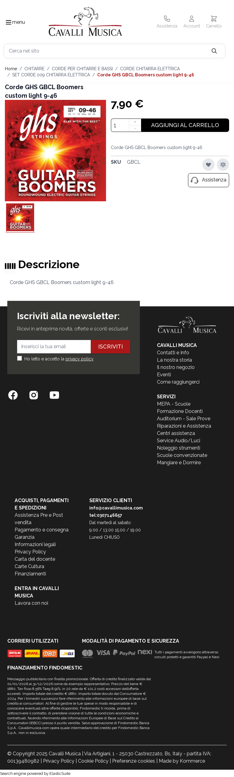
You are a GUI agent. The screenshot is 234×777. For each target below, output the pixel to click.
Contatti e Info (173, 353)
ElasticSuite (59, 773)
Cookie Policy (93, 761)
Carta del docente (35, 559)
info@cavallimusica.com (116, 507)
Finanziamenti (30, 574)
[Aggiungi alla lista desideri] (208, 165)
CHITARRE (34, 68)
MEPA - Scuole (173, 404)
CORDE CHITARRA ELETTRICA (150, 68)
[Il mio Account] (191, 22)
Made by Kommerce (182, 761)
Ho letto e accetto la (59, 358)
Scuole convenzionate (182, 455)
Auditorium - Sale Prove (183, 418)
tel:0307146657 (105, 515)
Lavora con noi (31, 603)
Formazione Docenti (180, 411)
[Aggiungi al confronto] (223, 165)
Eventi (164, 375)
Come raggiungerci (178, 382)
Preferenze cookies (133, 761)
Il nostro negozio (176, 367)
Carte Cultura (29, 566)
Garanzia (24, 537)
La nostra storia (174, 360)
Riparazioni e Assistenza (184, 426)
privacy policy (80, 358)
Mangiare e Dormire (179, 462)
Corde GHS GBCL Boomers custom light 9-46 (145, 74)
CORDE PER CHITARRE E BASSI (82, 68)
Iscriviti (110, 346)
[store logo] (85, 22)
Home (11, 68)
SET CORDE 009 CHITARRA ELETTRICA (51, 74)
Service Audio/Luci (178, 440)
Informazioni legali (35, 544)
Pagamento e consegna (42, 530)
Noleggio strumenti (178, 448)
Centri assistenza (176, 433)
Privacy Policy (30, 552)
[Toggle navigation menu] (8, 22)
